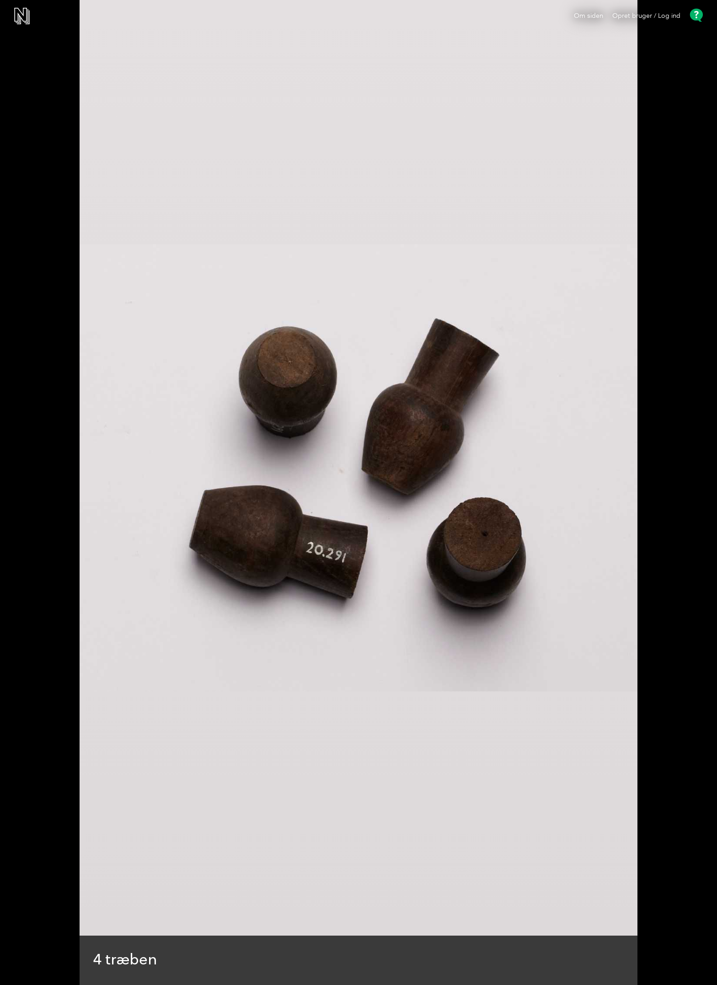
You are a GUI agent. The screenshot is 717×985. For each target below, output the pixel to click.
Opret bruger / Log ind (646, 16)
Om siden (588, 16)
